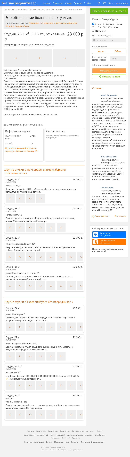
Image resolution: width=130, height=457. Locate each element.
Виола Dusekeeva (109, 156)
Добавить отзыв (100, 216)
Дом (119, 24)
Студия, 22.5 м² (44, 366)
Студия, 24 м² (44, 395)
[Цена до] (117, 40)
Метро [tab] (101, 51)
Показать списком (109, 70)
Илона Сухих (107, 187)
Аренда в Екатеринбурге (16, 9)
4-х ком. (113, 27)
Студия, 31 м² (44, 266)
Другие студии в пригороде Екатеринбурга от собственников (35, 171)
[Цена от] (100, 40)
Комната (108, 24)
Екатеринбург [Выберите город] (108, 19)
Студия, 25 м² (44, 179)
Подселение (99, 30)
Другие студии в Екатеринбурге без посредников (37, 302)
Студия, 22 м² (44, 337)
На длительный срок (40, 9)
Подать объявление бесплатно (109, 10)
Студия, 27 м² (44, 308)
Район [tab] (118, 51)
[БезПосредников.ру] (19, 3)
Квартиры (57, 9)
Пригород (77, 9)
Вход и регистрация (118, 3)
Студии (67, 9)
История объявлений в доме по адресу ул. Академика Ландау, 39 (21, 149)
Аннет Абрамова (109, 95)
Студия (96, 24)
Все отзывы (120, 216)
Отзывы (97, 88)
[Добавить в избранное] (5, 40)
